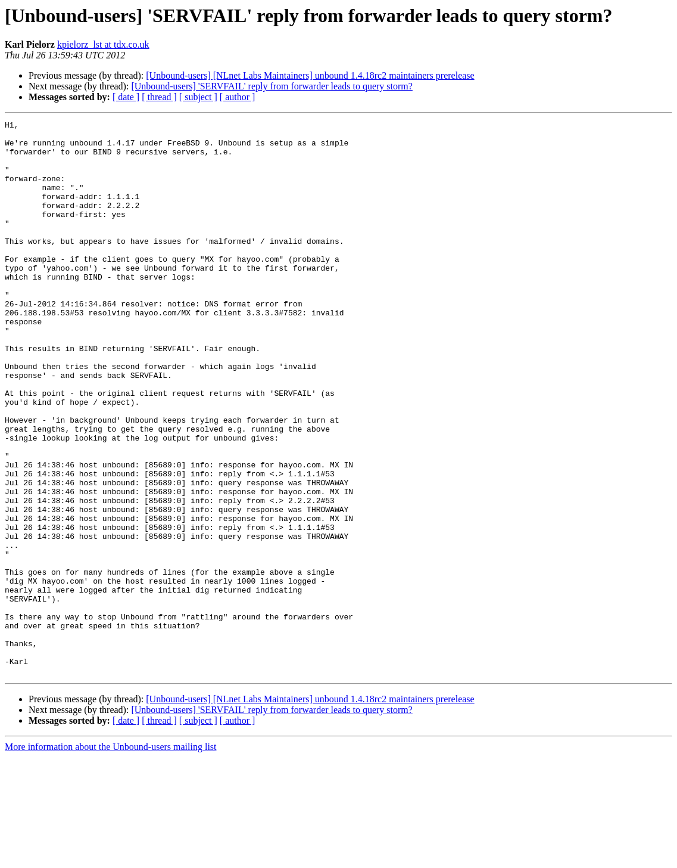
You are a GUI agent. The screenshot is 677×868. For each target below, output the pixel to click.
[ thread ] (159, 97)
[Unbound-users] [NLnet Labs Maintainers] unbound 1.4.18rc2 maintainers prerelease (310, 75)
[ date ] (126, 97)
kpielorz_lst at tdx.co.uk (103, 44)
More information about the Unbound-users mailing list (111, 857)
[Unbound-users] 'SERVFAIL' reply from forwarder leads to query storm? (272, 86)
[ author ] (237, 97)
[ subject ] (198, 97)
